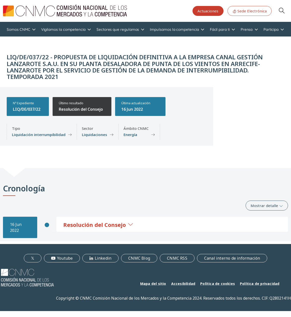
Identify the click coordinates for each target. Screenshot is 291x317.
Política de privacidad (259, 283)
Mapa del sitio (153, 283)
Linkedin (103, 258)
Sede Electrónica (249, 10)
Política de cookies (217, 283)
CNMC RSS (177, 258)
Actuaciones (207, 10)
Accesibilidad (183, 283)
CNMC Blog (139, 258)
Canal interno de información (232, 258)
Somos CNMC (18, 29)
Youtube (65, 258)
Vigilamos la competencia (63, 29)
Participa (270, 29)
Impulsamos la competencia (174, 29)
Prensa (247, 29)
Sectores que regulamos (118, 29)
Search (281, 10)
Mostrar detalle (267, 205)
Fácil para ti (220, 29)
